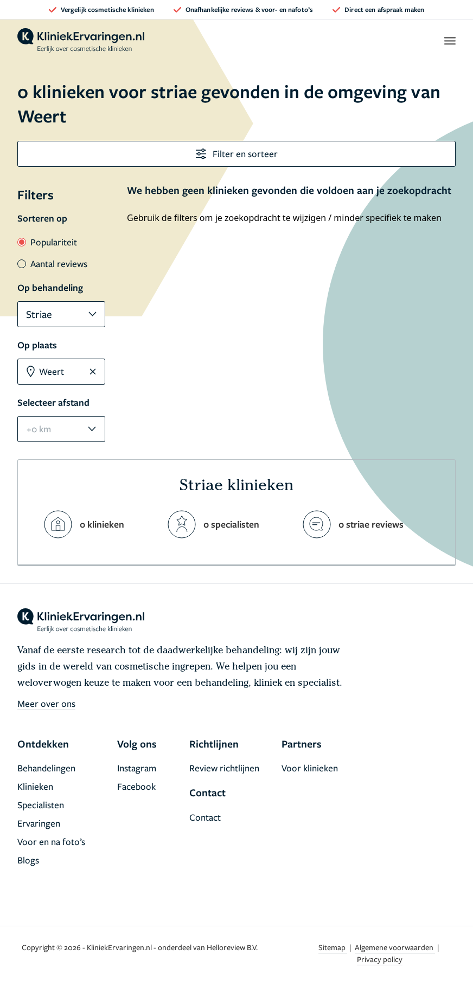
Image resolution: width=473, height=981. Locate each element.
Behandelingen (46, 768)
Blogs (28, 860)
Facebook (136, 786)
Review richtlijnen (224, 768)
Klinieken (35, 786)
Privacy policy (379, 959)
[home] (80, 40)
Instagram (136, 768)
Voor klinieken (310, 768)
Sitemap (332, 947)
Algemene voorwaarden (395, 947)
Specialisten (40, 804)
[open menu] (449, 40)
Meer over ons (46, 703)
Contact (205, 817)
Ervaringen (38, 823)
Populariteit (47, 242)
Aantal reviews (52, 263)
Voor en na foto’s (51, 841)
